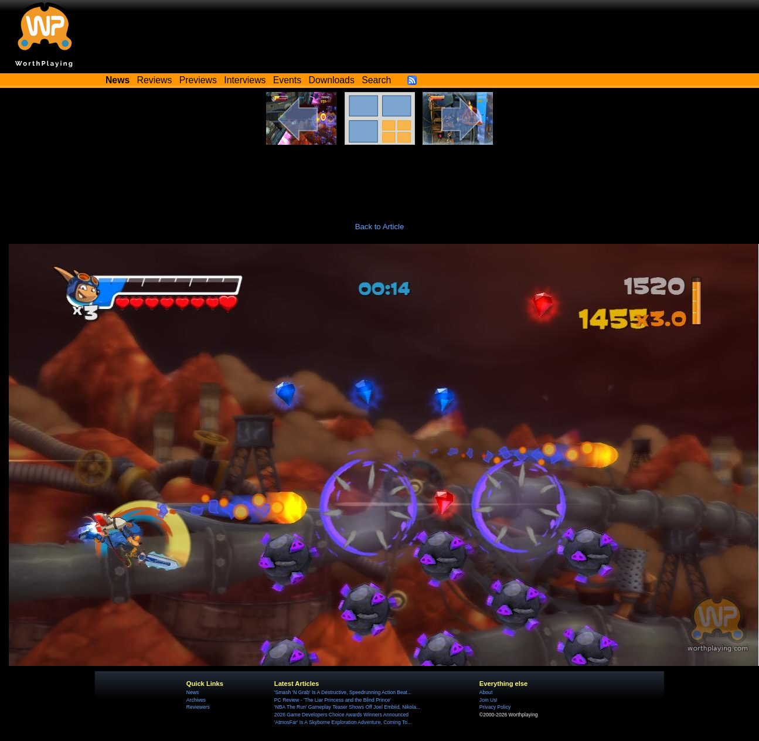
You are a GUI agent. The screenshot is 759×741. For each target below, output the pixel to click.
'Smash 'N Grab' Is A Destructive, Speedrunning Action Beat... (342, 692)
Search (376, 80)
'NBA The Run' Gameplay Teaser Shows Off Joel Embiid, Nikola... (347, 707)
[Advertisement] (379, 177)
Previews (198, 80)
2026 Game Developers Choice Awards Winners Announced (341, 715)
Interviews (245, 80)
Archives (196, 700)
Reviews (154, 80)
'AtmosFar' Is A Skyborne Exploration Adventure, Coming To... (342, 722)
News (192, 692)
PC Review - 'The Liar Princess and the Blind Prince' (332, 700)
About (485, 692)
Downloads (332, 80)
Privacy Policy (494, 707)
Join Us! (488, 700)
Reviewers (198, 707)
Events (287, 80)
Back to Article (379, 226)
